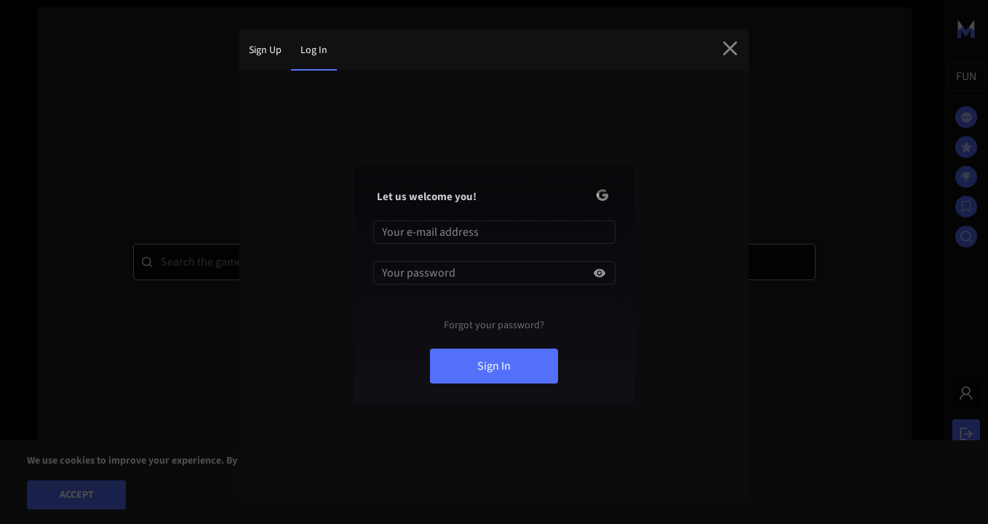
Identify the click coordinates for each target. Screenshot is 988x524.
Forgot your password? (494, 325)
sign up (265, 50)
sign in (494, 366)
